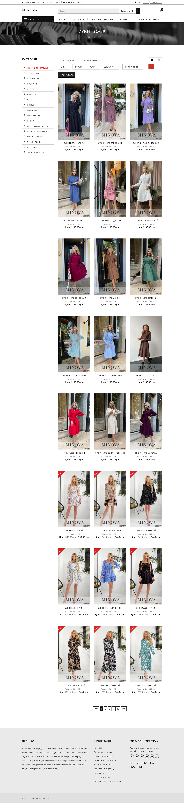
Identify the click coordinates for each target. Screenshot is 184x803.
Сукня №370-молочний (146, 220)
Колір (94, 67)
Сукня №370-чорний (74, 143)
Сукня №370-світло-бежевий (110, 453)
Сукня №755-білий (74, 530)
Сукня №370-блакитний (110, 375)
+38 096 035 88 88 (32, 2)
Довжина (110, 67)
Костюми (29, 83)
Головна (60, 19)
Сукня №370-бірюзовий (74, 375)
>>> (123, 708)
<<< (96, 708)
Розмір (80, 67)
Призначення (132, 67)
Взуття (28, 88)
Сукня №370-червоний (74, 453)
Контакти (125, 19)
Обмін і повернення (104, 756)
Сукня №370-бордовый (74, 298)
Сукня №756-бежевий (110, 530)
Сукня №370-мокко (110, 298)
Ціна (64, 67)
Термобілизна (31, 141)
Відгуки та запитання (148, 19)
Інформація (78, 19)
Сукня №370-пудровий (110, 220)
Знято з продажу (33, 152)
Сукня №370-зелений (146, 298)
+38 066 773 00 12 (52, 2)
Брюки (28, 120)
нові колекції (31, 72)
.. (113, 708)
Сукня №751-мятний (145, 685)
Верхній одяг (31, 78)
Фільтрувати (66, 75)
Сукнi (27, 99)
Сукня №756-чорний (145, 530)
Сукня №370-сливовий (110, 143)
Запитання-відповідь (105, 769)
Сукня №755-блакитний (110, 608)
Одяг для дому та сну (35, 125)
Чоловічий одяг (32, 136)
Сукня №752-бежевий (74, 685)
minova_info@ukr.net (74, 2)
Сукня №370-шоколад (146, 375)
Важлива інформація (105, 752)
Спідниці (29, 94)
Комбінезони (31, 115)
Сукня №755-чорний (145, 608)
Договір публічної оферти (108, 781)
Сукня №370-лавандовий (146, 143)
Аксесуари (29, 146)
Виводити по (91, 60)
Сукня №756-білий (74, 608)
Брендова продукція (34, 131)
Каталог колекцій (103, 764)
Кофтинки (29, 109)
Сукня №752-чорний (110, 685)
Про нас (98, 748)
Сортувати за (69, 60)
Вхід (138, 2)
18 (118, 708)
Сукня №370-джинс (74, 220)
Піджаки (28, 104)
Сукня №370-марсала (146, 453)
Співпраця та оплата (102, 19)
